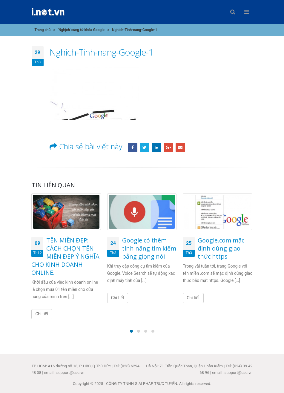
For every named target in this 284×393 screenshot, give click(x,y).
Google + (168, 147)
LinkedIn (156, 147)
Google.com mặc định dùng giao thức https (221, 248)
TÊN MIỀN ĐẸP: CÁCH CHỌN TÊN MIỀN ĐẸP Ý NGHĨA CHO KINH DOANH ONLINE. (65, 256)
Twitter (144, 147)
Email (180, 147)
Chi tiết (41, 313)
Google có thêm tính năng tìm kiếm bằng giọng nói (149, 248)
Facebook (132, 147)
